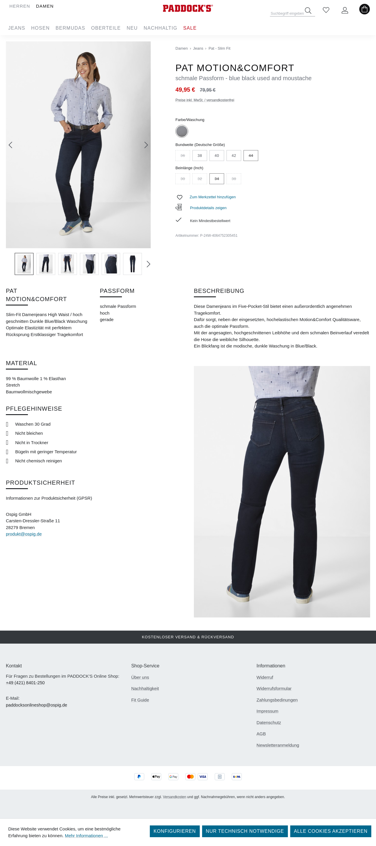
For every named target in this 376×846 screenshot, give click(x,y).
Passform (117, 291)
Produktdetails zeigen (200, 208)
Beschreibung (219, 291)
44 (253, 156)
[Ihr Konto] (345, 10)
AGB (261, 733)
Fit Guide (140, 699)
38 (199, 155)
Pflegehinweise (34, 408)
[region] (78, 158)
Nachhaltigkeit (145, 688)
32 (202, 180)
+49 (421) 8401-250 (25, 682)
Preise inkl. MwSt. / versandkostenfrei (204, 100)
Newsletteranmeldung (277, 745)
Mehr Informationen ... (86, 835)
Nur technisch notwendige (245, 831)
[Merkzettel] (326, 10)
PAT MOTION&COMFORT (36, 295)
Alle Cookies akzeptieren (330, 831)
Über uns (140, 677)
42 (233, 155)
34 (219, 180)
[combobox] (292, 11)
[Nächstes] (146, 145)
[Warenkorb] (364, 10)
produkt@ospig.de (24, 533)
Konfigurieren (175, 831)
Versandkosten (174, 797)
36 (185, 156)
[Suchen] (308, 10)
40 (216, 155)
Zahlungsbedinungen (277, 699)
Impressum (267, 711)
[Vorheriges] (10, 145)
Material (21, 363)
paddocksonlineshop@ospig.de (36, 704)
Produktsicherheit (40, 482)
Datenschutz (268, 722)
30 (185, 180)
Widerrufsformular (273, 688)
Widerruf (264, 677)
